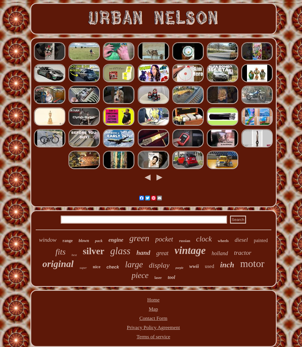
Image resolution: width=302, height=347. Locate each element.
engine (116, 240)
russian (184, 241)
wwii (194, 266)
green (139, 238)
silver (93, 251)
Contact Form (154, 318)
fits (60, 251)
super (83, 267)
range (67, 240)
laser (158, 278)
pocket (164, 239)
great (162, 253)
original (57, 263)
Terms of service (153, 337)
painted (261, 240)
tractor (242, 252)
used (209, 266)
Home (153, 300)
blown (84, 240)
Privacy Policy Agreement (153, 327)
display (159, 265)
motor (252, 263)
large (134, 264)
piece (140, 275)
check (113, 266)
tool (171, 277)
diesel (241, 240)
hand (143, 252)
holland (220, 253)
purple (180, 267)
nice (97, 266)
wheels (223, 240)
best (74, 255)
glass (120, 251)
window (48, 240)
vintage (190, 250)
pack (98, 240)
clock (204, 239)
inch (227, 264)
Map (153, 309)
